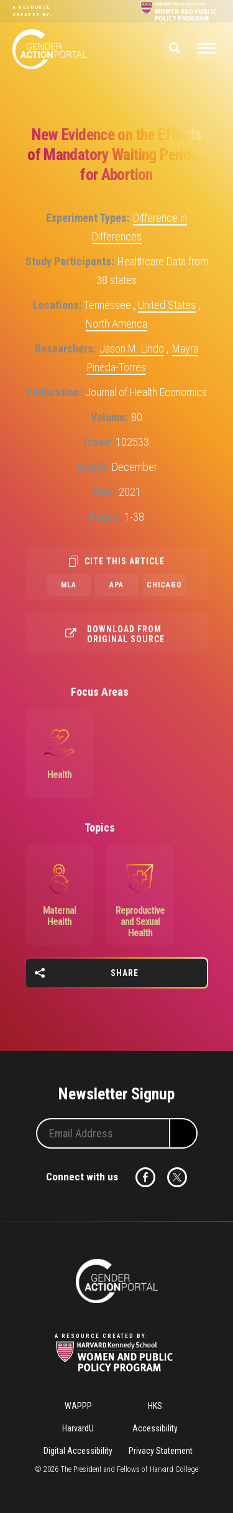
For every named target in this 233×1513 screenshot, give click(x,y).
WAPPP (78, 1406)
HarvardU (78, 1428)
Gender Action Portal (49, 49)
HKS (155, 1406)
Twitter (177, 1177)
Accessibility (155, 1428)
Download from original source (126, 634)
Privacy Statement (161, 1451)
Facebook (145, 1177)
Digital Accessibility (77, 1451)
